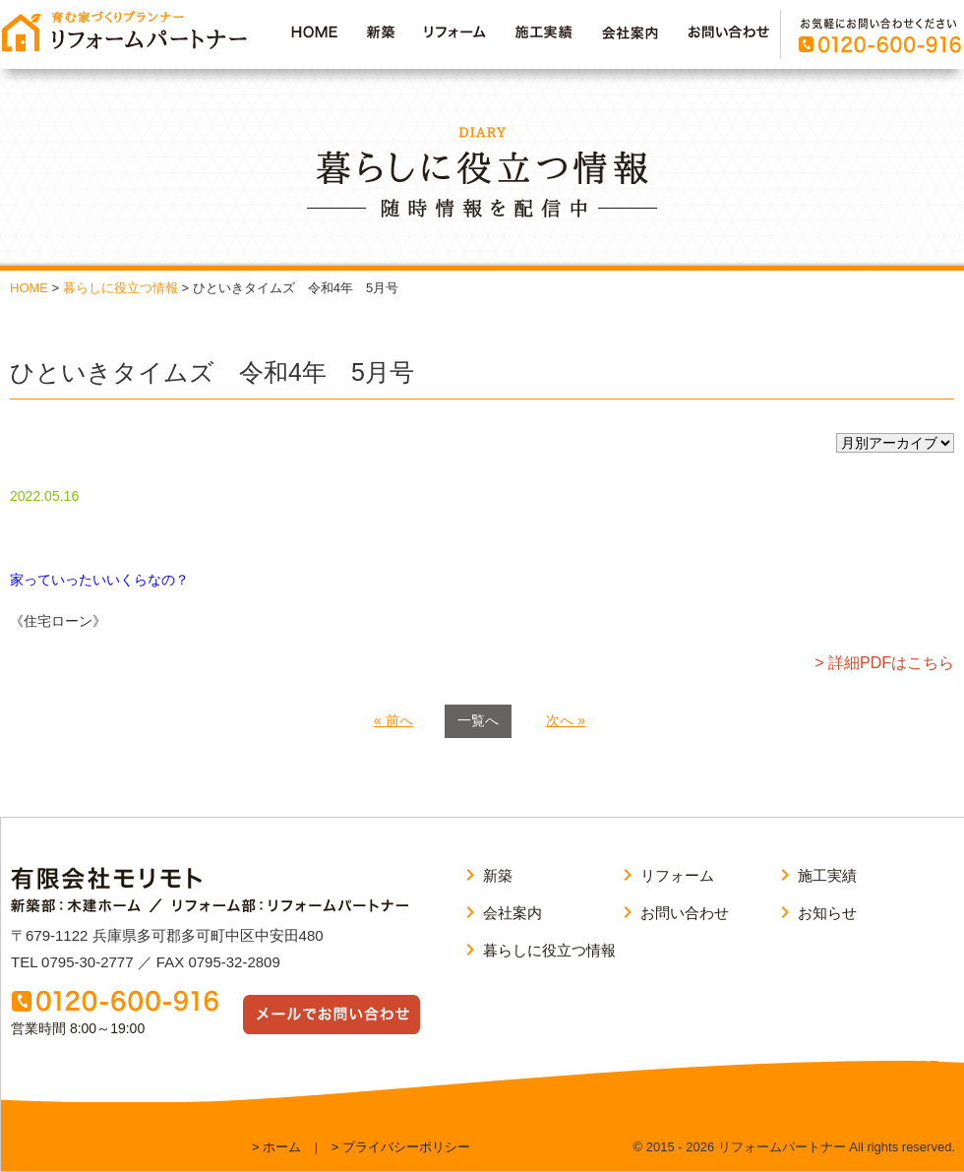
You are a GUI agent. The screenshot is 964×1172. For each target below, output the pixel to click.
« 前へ (393, 720)
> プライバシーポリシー (400, 1147)
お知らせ (827, 912)
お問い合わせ (684, 912)
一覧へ (478, 720)
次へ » (565, 720)
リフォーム (677, 875)
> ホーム (276, 1147)
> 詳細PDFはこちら (884, 662)
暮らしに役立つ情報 (120, 287)
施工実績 (827, 875)
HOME (29, 287)
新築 (497, 875)
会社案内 (512, 912)
